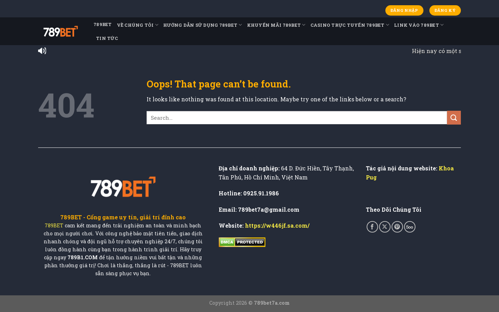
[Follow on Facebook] (372, 227)
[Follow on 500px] (409, 227)
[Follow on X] (385, 227)
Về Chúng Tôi (138, 25)
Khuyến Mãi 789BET (276, 25)
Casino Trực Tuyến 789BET (349, 25)
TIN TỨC (107, 38)
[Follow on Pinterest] (397, 227)
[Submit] (454, 117)
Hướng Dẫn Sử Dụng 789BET (202, 25)
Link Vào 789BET (419, 25)
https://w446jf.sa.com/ (277, 225)
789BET (103, 24)
